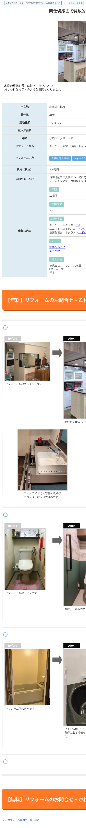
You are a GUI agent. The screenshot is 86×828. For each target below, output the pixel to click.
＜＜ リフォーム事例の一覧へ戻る (20, 820)
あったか (54, 250)
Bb (77, 225)
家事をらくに (57, 247)
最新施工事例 (61, 158)
